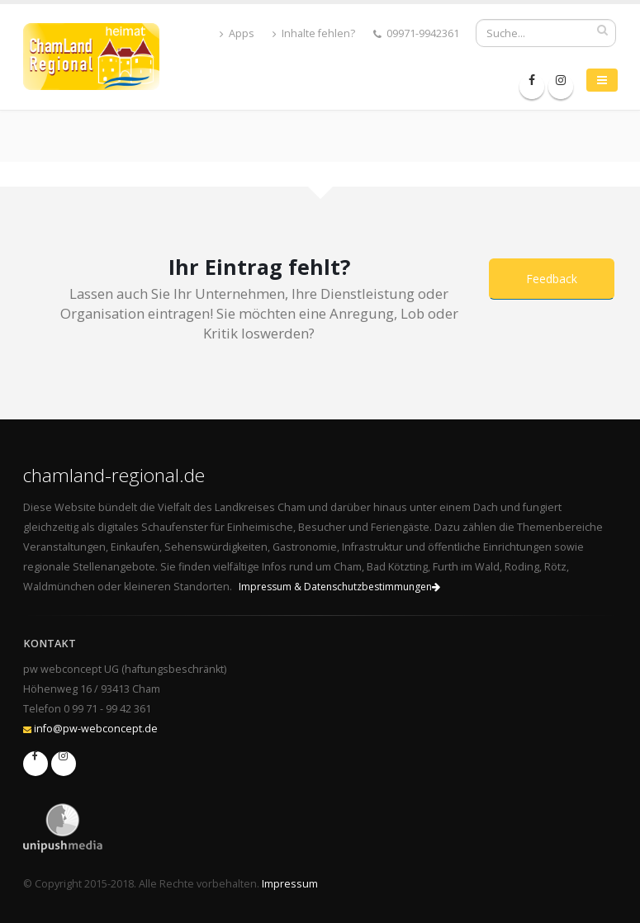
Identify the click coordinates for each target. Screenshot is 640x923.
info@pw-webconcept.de (96, 729)
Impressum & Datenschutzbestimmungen (339, 587)
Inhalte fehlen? (314, 33)
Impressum (290, 884)
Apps (237, 33)
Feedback (551, 278)
